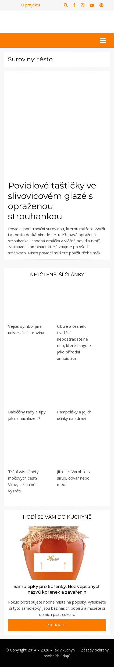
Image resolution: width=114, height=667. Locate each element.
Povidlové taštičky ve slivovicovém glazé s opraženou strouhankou (52, 200)
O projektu (30, 4)
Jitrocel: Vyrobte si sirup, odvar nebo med (74, 478)
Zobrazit (57, 625)
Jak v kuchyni (65, 650)
